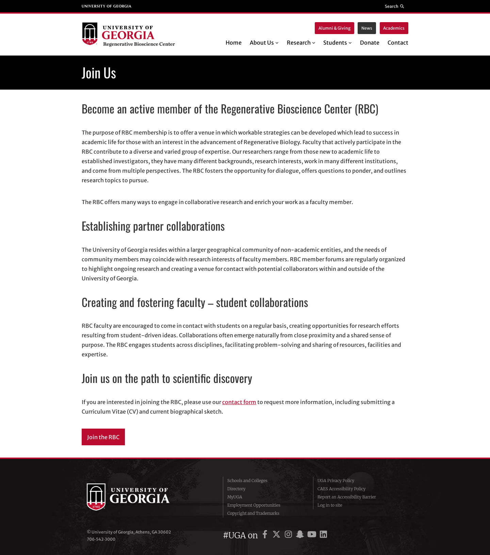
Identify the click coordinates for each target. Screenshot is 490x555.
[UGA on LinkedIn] (323, 535)
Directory (236, 488)
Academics (394, 28)
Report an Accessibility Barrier (346, 496)
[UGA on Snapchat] (301, 535)
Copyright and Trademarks (253, 513)
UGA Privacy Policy (335, 480)
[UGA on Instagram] (289, 535)
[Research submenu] (313, 42)
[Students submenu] (350, 42)
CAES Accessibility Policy (341, 488)
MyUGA (234, 496)
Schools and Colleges (247, 480)
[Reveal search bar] (394, 6)
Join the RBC (103, 437)
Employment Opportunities (253, 505)
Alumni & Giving (334, 28)
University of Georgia (138, 497)
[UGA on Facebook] (266, 535)
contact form (239, 402)
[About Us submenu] (277, 42)
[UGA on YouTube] (313, 535)
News (366, 28)
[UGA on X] (277, 535)
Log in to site (329, 505)
